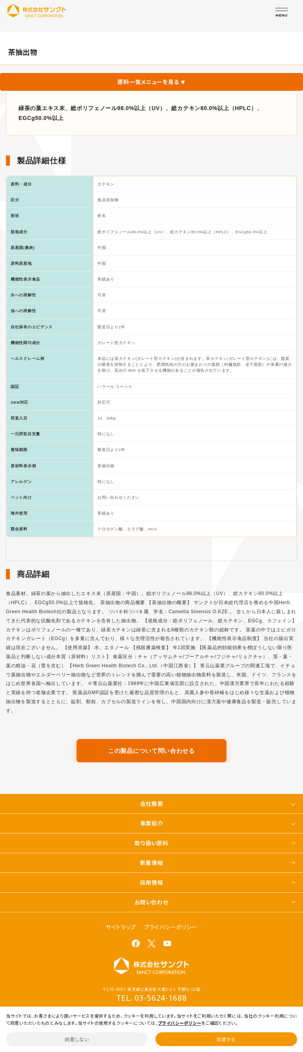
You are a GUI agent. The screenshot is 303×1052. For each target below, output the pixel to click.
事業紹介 (151, 823)
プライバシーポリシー (170, 927)
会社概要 (151, 803)
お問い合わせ (151, 902)
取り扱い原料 (151, 843)
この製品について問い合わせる (151, 750)
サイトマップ (121, 927)
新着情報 (151, 863)
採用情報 (151, 882)
